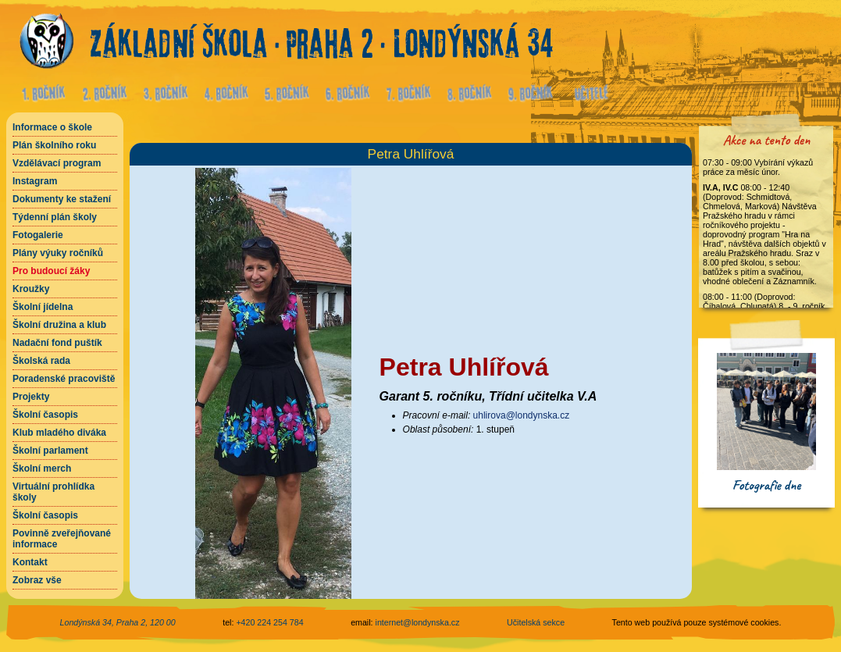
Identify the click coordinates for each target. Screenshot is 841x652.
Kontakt (30, 562)
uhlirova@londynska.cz (521, 415)
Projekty (30, 396)
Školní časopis (45, 414)
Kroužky (30, 288)
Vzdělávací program (56, 163)
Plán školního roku (54, 145)
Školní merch (41, 468)
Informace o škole (52, 127)
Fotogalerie (37, 235)
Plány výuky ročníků (57, 253)
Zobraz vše (37, 580)
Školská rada (41, 360)
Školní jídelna (42, 306)
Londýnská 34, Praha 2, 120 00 (118, 622)
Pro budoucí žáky (51, 270)
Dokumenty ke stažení (61, 199)
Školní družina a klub (59, 324)
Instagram (34, 181)
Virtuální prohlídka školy (53, 492)
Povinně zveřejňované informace (61, 539)
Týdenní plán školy (54, 217)
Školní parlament (50, 450)
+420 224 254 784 (269, 622)
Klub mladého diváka (59, 432)
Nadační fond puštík (57, 342)
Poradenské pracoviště (63, 378)
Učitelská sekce (536, 622)
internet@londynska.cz (418, 622)
